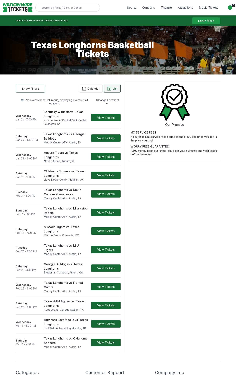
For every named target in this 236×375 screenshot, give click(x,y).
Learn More (206, 21)
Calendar (132, 89)
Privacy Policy (163, 322)
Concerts (148, 7)
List (154, 89)
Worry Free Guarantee (99, 327)
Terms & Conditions (97, 322)
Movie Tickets (208, 7)
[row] (89, 112)
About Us (160, 317)
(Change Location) (133, 101)
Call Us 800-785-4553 (98, 332)
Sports (131, 7)
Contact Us (92, 317)
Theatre (166, 7)
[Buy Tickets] (148, 111)
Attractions (185, 7)
